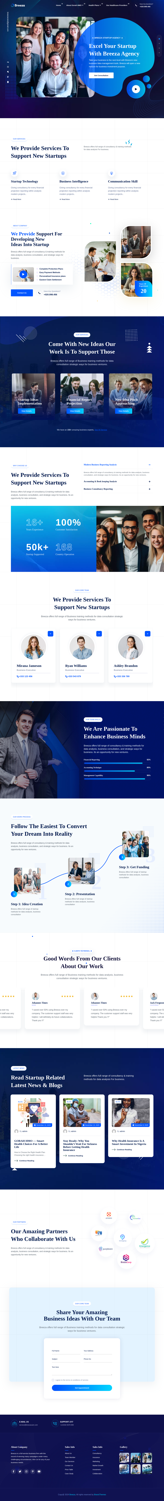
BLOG (20, 1102)
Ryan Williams (76, 666)
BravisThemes (100, 1495)
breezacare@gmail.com (8, 21)
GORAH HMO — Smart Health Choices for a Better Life (31, 1143)
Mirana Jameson (29, 666)
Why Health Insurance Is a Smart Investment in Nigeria (129, 1142)
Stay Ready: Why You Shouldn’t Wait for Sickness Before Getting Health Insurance (80, 1145)
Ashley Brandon (126, 666)
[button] (159, 38)
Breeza (72, 1495)
